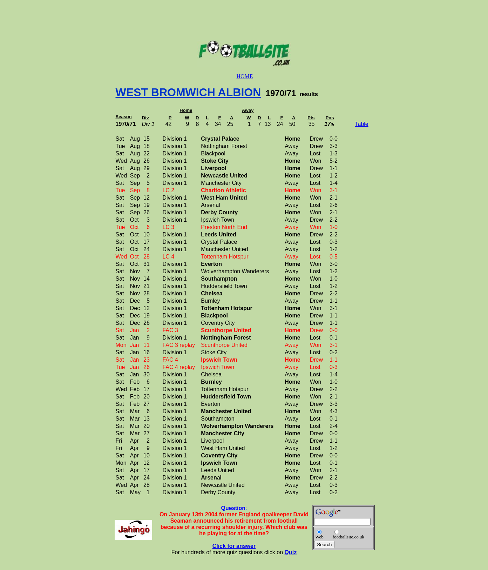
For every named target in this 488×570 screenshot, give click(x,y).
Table (361, 124)
